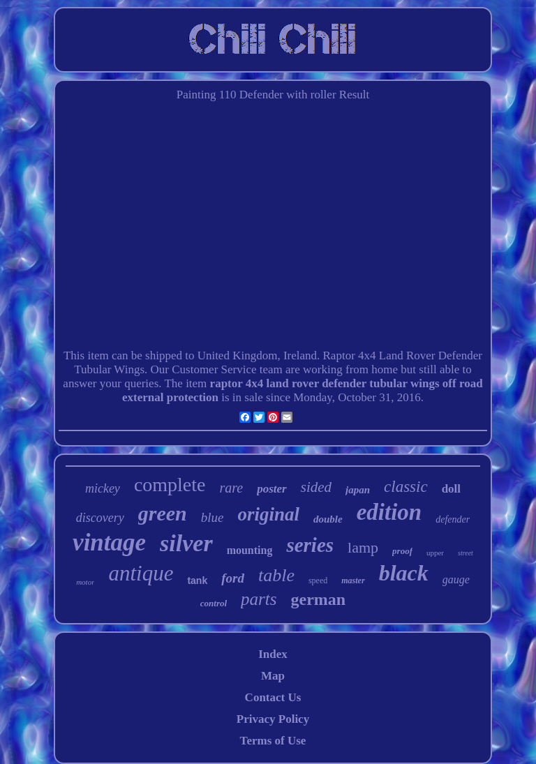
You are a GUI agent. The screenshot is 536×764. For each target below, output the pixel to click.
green (162, 513)
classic (406, 486)
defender (453, 519)
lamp (363, 547)
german (318, 599)
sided (316, 487)
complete (170, 484)
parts (258, 599)
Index (273, 654)
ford (232, 578)
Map (273, 675)
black (404, 572)
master (352, 580)
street (465, 553)
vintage (109, 542)
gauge (456, 579)
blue (212, 517)
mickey (102, 488)
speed (317, 580)
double (328, 519)
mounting (250, 550)
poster (272, 488)
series (310, 545)
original (268, 514)
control (213, 603)
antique (140, 573)
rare (232, 487)
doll (451, 488)
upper (435, 552)
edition (389, 512)
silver (186, 543)
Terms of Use (273, 740)
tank (197, 580)
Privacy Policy (273, 719)
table (276, 575)
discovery (100, 518)
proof (402, 551)
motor (85, 582)
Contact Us (273, 697)
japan (357, 489)
